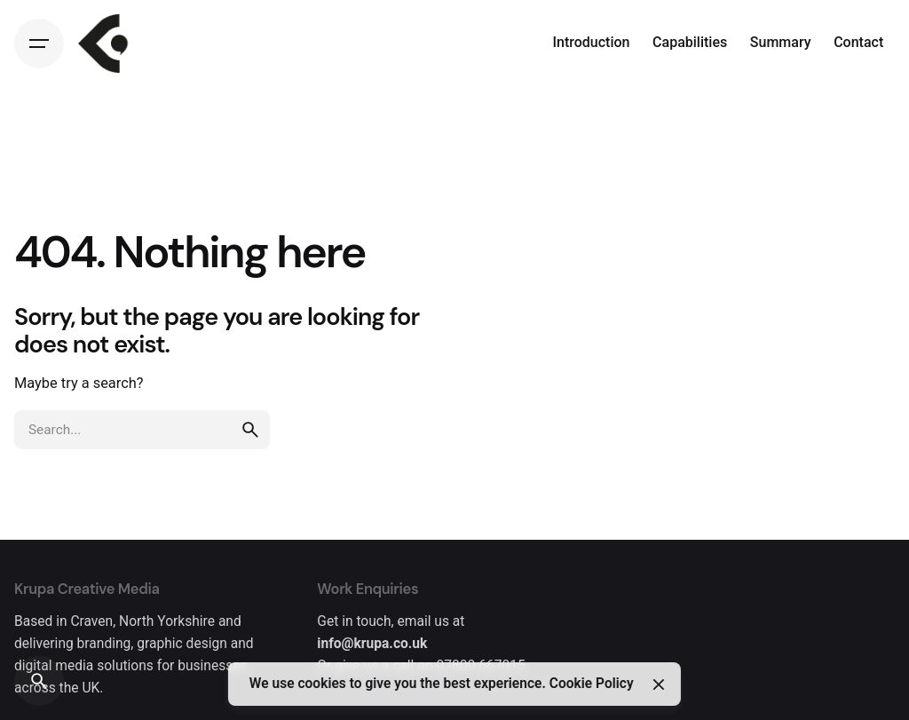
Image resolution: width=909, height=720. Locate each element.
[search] (250, 429)
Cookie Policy (591, 684)
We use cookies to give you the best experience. (399, 684)
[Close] (658, 684)
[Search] (39, 681)
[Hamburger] (39, 43)
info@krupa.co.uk (372, 644)
